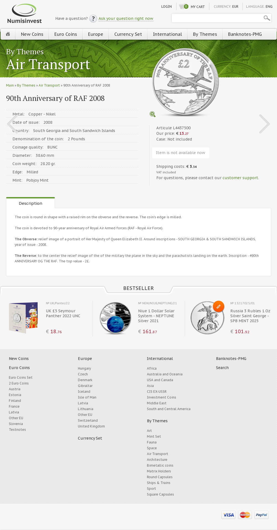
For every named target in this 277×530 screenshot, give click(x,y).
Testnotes (17, 429)
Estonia (15, 395)
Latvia (14, 412)
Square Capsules (160, 494)
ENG (269, 6)
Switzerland (88, 420)
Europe (95, 34)
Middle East (157, 403)
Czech (83, 374)
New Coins (32, 34)
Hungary (84, 368)
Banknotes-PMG (245, 34)
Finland (15, 401)
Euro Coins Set (21, 377)
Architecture (157, 460)
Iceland (84, 391)
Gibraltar (85, 386)
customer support (240, 177)
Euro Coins (65, 34)
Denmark (85, 380)
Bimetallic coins (160, 465)
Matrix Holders (159, 471)
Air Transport (48, 64)
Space (152, 448)
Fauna (152, 442)
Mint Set (154, 436)
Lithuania (85, 409)
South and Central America (169, 409)
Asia (150, 386)
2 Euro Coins (19, 383)
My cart (198, 7)
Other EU (16, 418)
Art (149, 431)
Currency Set (128, 34)
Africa (152, 368)
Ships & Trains (158, 483)
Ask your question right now (126, 18)
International (167, 34)
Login (166, 6)
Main (10, 85)
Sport (151, 488)
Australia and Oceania (165, 374)
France (14, 406)
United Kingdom (91, 426)
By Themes (205, 34)
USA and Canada (160, 380)
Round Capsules (160, 477)
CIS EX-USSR (157, 391)
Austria (14, 389)
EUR (235, 6)
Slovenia (16, 424)
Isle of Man (87, 397)
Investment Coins (161, 397)
